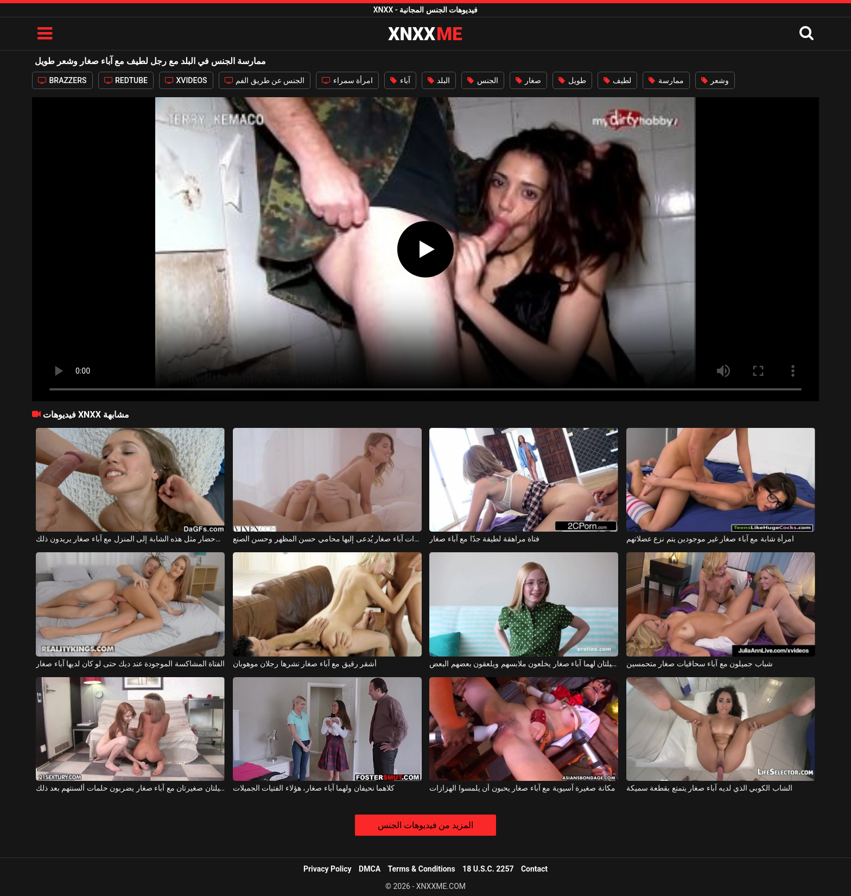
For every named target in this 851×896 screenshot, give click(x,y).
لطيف (617, 80)
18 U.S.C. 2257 (487, 869)
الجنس (482, 80)
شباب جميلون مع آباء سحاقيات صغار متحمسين (699, 663)
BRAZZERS (62, 80)
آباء (400, 80)
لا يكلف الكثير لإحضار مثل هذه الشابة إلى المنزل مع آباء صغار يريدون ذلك (130, 538)
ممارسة (666, 80)
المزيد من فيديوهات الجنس (426, 825)
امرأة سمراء (347, 80)
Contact (534, 869)
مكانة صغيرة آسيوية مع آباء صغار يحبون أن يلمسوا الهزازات (522, 788)
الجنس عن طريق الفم (265, 80)
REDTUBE (126, 80)
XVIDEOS (186, 80)
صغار (528, 80)
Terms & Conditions (421, 869)
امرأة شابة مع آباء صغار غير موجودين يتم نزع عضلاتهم (710, 538)
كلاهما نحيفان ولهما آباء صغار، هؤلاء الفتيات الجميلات (314, 788)
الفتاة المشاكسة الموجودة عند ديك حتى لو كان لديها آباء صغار (130, 663)
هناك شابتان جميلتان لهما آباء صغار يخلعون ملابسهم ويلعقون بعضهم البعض (523, 663)
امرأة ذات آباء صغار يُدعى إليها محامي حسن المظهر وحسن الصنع (327, 538)
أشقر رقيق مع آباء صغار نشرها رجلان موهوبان (305, 663)
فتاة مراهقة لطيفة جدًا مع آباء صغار (484, 538)
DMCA (369, 869)
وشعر (715, 80)
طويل (572, 80)
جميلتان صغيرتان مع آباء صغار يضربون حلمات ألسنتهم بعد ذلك (130, 788)
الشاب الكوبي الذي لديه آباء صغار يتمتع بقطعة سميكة (709, 788)
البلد (439, 80)
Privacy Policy (327, 869)
